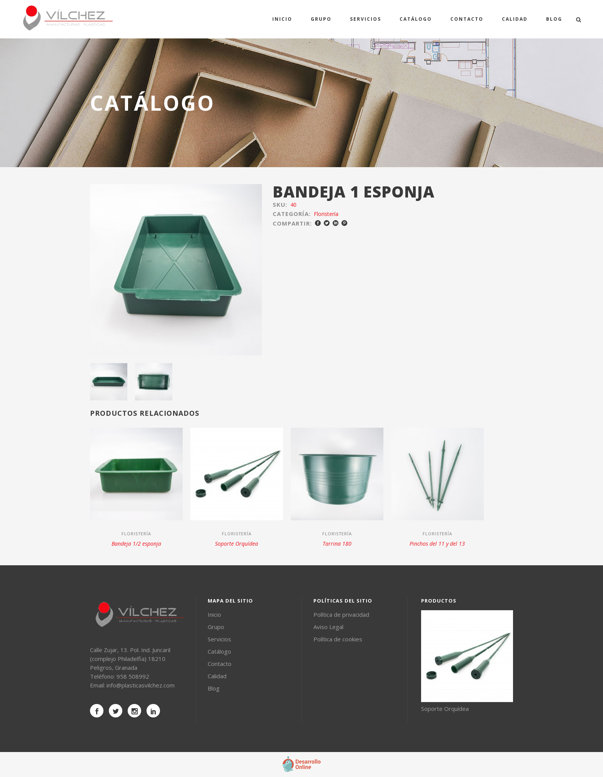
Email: (98, 685)
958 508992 (133, 676)
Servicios (219, 639)
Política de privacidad (341, 614)
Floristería (326, 213)
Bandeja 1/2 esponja (136, 543)
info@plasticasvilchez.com (141, 685)
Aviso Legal (328, 627)
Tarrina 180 (337, 543)
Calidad (217, 676)
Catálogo (219, 651)
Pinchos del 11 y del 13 (437, 543)
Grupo (216, 627)
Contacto (220, 663)
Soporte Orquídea (236, 543)
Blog (214, 688)
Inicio (214, 614)
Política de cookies (337, 639)
